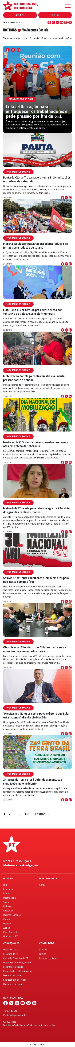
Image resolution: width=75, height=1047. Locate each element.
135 (27, 814)
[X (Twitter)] (57, 22)
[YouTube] (61, 22)
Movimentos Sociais (18, 172)
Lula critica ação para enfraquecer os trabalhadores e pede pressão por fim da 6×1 (36, 111)
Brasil (44, 38)
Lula (25, 38)
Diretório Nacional (12, 975)
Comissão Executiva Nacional (17, 971)
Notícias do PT (10, 936)
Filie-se (55, 15)
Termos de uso (10, 1011)
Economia (34, 38)
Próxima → (41, 814)
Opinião (7, 923)
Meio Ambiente (10, 932)
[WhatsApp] (66, 22)
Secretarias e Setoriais (14, 980)
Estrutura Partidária (13, 967)
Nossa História (10, 949)
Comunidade (46, 943)
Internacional (56, 38)
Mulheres (7, 906)
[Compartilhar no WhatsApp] (18, 50)
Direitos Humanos (12, 915)
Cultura (7, 919)
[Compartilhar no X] (13, 50)
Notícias (8, 878)
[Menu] (68, 6)
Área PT (20, 15)
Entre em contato (48, 958)
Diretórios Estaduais (13, 984)
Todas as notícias (11, 38)
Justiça (6, 928)
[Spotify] (70, 22)
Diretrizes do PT (49, 878)
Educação (8, 910)
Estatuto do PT (10, 954)
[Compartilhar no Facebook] (8, 50)
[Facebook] (49, 22)
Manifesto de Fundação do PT (18, 962)
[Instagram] (53, 22)
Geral (42, 885)
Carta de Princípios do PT (15, 958)
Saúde (68, 38)
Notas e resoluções (17, 861)
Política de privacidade (14, 1015)
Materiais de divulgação (20, 865)
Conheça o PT (11, 943)
